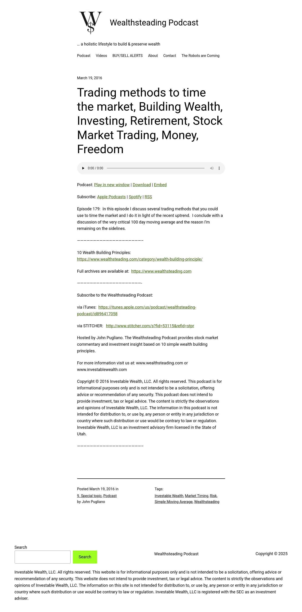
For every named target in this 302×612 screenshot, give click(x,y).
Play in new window (111, 184)
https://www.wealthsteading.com (161, 271)
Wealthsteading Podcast (154, 23)
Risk (213, 496)
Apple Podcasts (111, 196)
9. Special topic (89, 496)
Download (142, 184)
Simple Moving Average (174, 502)
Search (21, 547)
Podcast (110, 496)
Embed (160, 184)
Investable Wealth (169, 496)
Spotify (135, 196)
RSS (148, 196)
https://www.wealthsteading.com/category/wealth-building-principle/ (140, 259)
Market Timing (196, 496)
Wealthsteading (206, 502)
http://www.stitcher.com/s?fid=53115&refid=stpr (150, 325)
